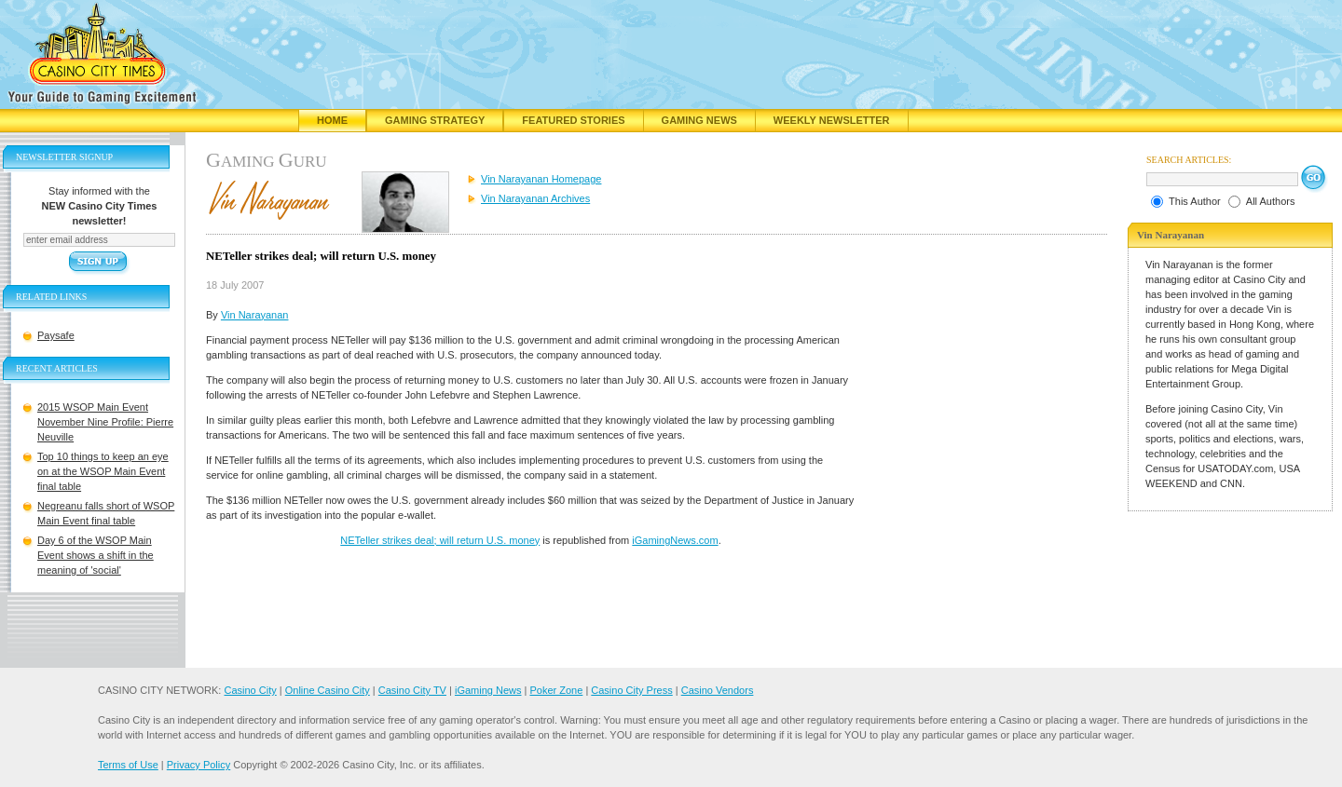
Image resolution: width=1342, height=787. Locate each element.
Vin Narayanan (255, 314)
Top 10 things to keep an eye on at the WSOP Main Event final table (103, 471)
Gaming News (699, 120)
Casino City (250, 690)
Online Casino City (327, 690)
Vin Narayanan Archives (535, 198)
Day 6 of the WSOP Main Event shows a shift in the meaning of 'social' (95, 555)
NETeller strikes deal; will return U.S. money (440, 540)
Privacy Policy (198, 764)
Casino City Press (631, 690)
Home (332, 120)
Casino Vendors (717, 690)
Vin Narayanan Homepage (541, 178)
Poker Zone (555, 690)
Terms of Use (128, 764)
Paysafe (56, 335)
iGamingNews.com (675, 540)
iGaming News (488, 690)
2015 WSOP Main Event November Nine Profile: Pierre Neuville (105, 421)
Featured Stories (573, 120)
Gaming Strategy (435, 120)
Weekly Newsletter (832, 120)
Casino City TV (412, 690)
